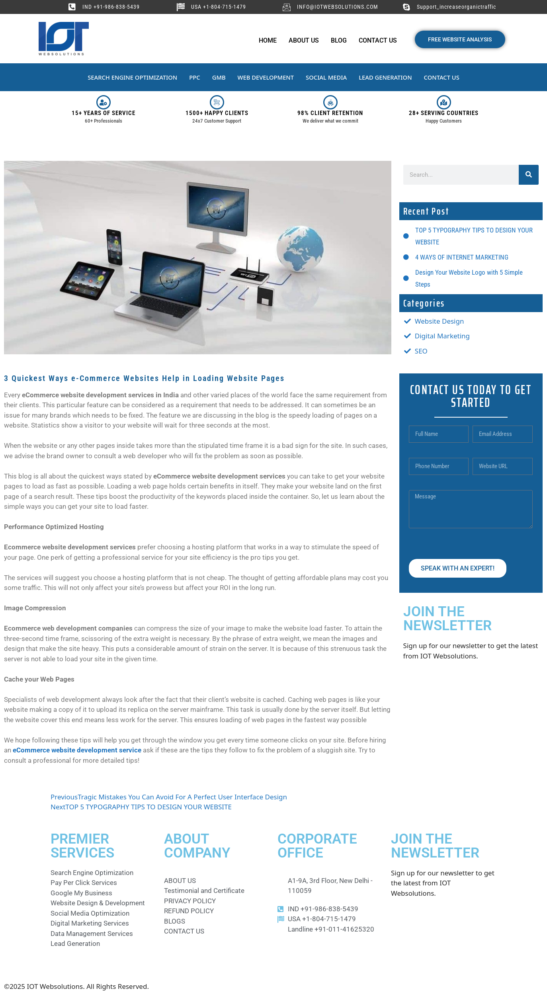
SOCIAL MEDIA (327, 77)
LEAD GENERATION (387, 77)
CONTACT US (444, 77)
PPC (193, 77)
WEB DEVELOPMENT (265, 77)
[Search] (529, 175)
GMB (218, 77)
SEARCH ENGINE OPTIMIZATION (130, 77)
